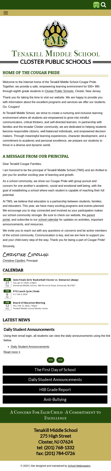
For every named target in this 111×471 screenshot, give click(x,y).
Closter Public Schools (59, 91)
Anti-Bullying (55, 399)
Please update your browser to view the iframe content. (55, 294)
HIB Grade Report (55, 389)
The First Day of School (55, 369)
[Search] (103, 5)
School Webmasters (79, 465)
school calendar (48, 219)
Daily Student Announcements (30, 346)
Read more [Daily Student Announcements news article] (12, 352)
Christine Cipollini (14, 260)
